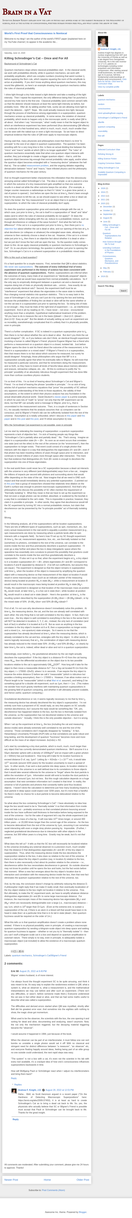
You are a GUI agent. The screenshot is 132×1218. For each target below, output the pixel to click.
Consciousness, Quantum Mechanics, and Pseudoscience (110, 259)
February (107, 272)
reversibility (103, 131)
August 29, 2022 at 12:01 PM (60, 1090)
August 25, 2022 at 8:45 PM (33, 971)
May (105, 268)
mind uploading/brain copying (110, 113)
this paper (72, 416)
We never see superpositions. (18, 267)
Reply (14, 1078)
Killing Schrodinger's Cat (108, 168)
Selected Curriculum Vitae (109, 149)
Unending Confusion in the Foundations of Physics (112, 250)
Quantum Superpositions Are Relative (112, 235)
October (107, 210)
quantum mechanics (22, 955)
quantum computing (106, 127)
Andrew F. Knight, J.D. (29, 1090)
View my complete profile (108, 87)
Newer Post (11, 1179)
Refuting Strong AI (106, 154)
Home (47, 1179)
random (101, 104)
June (105, 222)
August (106, 218)
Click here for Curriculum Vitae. (110, 82)
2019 (103, 276)
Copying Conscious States (109, 163)
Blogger (82, 1212)
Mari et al (56, 680)
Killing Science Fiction (107, 159)
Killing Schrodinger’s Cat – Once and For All (111, 227)
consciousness (104, 109)
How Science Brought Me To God (112, 243)
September (108, 214)
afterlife (101, 122)
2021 (103, 199)
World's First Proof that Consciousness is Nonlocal (35, 33)
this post (21, 419)
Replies (18, 1084)
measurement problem (38, 165)
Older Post (83, 1179)
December (107, 207)
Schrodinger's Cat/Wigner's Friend (49, 955)
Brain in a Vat (26, 12)
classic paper (60, 397)
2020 (103, 203)
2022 (103, 196)
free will (101, 136)
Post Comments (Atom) (53, 1190)
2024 (103, 192)
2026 (103, 188)
